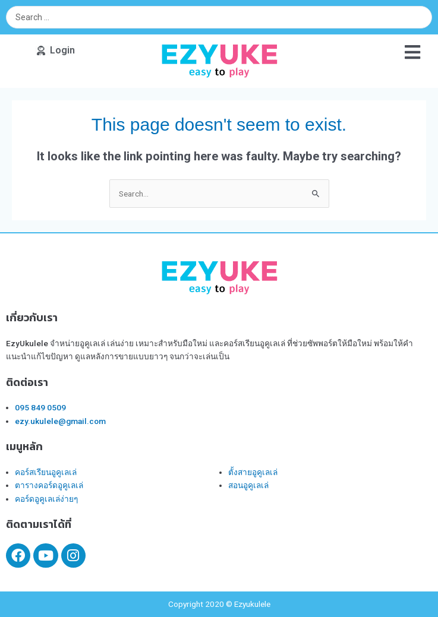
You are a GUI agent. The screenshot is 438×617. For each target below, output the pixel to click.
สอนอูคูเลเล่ (248, 485)
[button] (55, 50)
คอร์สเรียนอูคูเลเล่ (46, 472)
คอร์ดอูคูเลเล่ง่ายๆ (46, 499)
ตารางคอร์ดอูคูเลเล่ (49, 485)
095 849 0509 (40, 407)
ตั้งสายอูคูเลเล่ (253, 472)
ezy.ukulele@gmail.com (60, 421)
